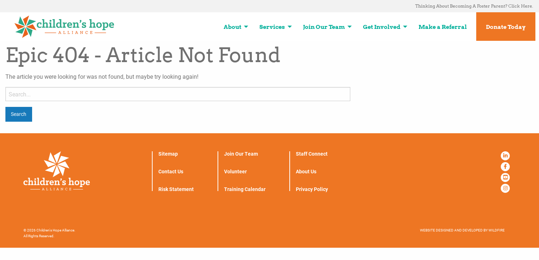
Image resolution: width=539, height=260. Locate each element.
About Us (306, 171)
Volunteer (235, 171)
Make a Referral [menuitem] (443, 26)
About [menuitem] (232, 26)
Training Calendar (245, 189)
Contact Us (170, 171)
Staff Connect (312, 153)
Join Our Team (241, 153)
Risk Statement (176, 189)
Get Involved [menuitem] (381, 26)
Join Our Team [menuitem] (324, 26)
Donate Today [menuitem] (506, 26)
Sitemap (168, 153)
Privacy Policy (312, 189)
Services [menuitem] (272, 26)
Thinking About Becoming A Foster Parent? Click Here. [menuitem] (474, 6)
